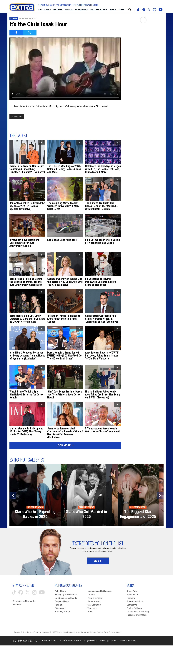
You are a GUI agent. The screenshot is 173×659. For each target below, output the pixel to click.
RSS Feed (17, 604)
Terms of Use (32, 632)
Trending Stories (62, 611)
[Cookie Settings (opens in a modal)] (134, 608)
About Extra (132, 591)
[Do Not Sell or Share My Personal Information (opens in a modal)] (139, 613)
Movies (91, 594)
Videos (13, 18)
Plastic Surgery (94, 598)
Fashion (58, 605)
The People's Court (108, 640)
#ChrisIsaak (16, 117)
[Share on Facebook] (16, 32)
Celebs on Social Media (66, 598)
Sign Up (98, 560)
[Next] (160, 495)
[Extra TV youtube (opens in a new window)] (161, 9)
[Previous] (12, 495)
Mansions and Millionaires (99, 591)
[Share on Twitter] (29, 32)
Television (92, 608)
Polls (89, 611)
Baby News (60, 591)
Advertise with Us (135, 601)
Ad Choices (44, 632)
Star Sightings (94, 605)
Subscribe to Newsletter (24, 601)
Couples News (62, 601)
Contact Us (132, 605)
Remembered (93, 601)
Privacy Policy (20, 632)
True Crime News (128, 640)
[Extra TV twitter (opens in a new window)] (149, 9)
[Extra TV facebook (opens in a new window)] (143, 9)
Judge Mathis (90, 640)
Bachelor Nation (49, 640)
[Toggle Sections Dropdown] (44, 10)
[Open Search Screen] (129, 9)
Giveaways (60, 608)
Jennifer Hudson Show (70, 640)
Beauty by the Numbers (66, 594)
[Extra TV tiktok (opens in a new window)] (138, 9)
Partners (131, 598)
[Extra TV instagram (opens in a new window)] (154, 9)
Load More (65, 445)
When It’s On (132, 594)
